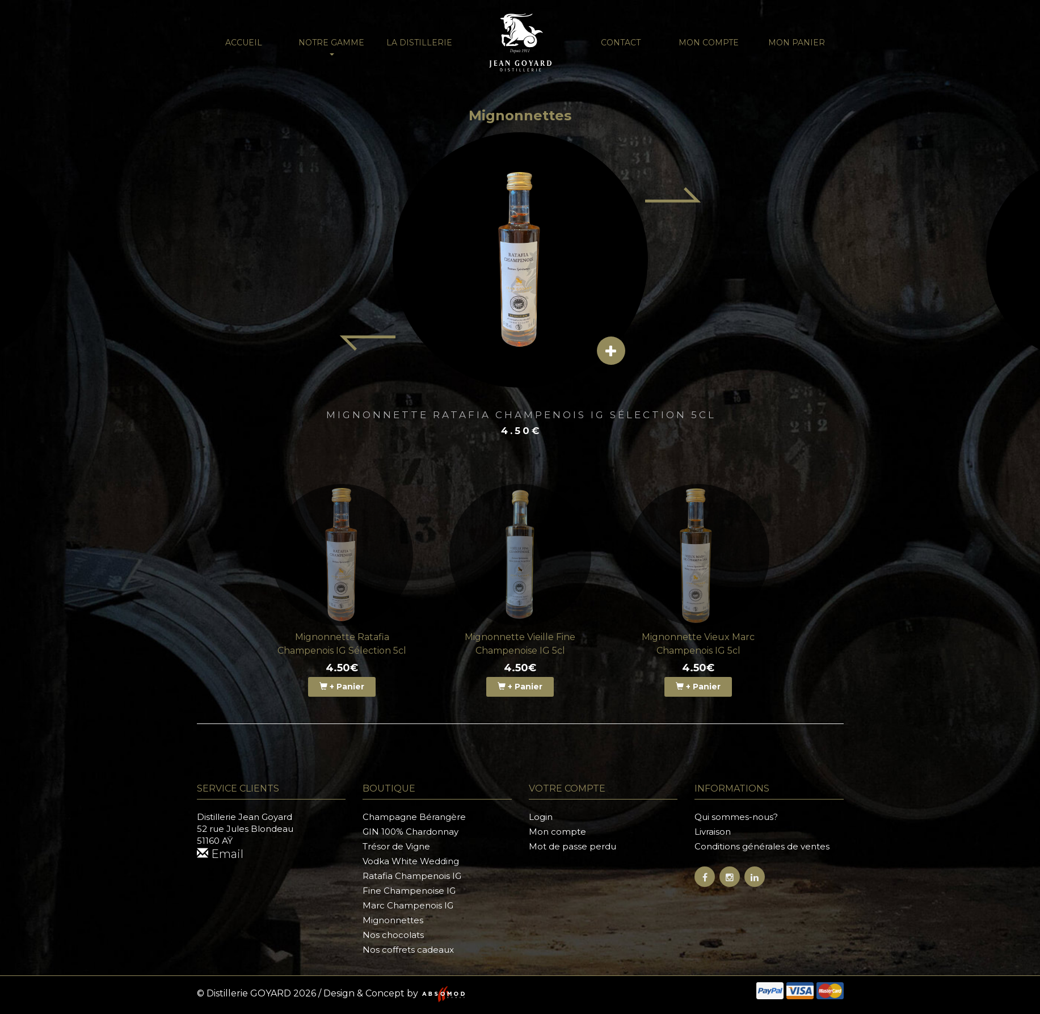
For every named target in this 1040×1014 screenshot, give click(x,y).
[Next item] (673, 194)
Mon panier (796, 42)
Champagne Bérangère (414, 816)
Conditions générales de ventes (762, 846)
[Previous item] (367, 343)
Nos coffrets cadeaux (408, 949)
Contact (621, 42)
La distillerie (419, 42)
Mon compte (709, 42)
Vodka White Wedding (411, 861)
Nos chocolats (393, 934)
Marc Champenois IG (408, 905)
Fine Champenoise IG (409, 890)
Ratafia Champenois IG (412, 875)
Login (541, 816)
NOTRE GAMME (331, 46)
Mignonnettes (393, 920)
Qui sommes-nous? (736, 816)
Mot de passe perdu (572, 846)
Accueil (243, 42)
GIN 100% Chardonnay (410, 831)
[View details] (611, 350)
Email (220, 854)
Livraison (712, 831)
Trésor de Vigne (396, 846)
